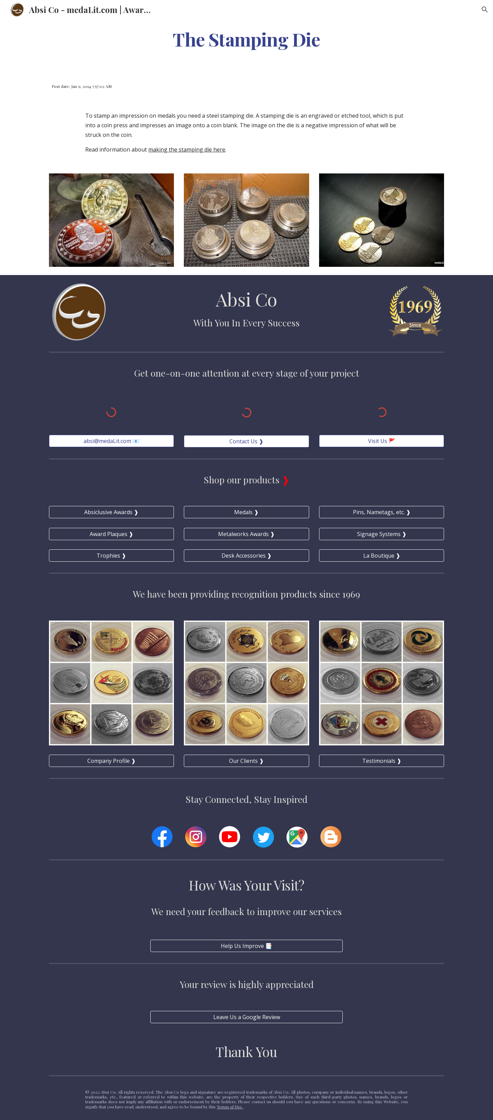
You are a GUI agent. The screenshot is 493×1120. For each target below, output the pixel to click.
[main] (246, 39)
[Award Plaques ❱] (111, 534)
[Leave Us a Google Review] (246, 1017)
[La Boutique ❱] (381, 555)
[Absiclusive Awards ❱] (111, 512)
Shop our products (243, 479)
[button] (485, 9)
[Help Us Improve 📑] (246, 946)
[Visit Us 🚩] (381, 441)
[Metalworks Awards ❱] (246, 534)
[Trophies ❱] (111, 555)
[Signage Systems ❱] (381, 534)
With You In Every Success (246, 322)
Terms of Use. (230, 1106)
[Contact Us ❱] (246, 441)
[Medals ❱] (246, 512)
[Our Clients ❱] (246, 761)
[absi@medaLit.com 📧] (111, 441)
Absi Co (246, 299)
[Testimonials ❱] (381, 761)
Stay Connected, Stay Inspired (246, 799)
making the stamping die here (186, 149)
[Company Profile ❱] (111, 761)
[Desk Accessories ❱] (246, 555)
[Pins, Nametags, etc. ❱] (381, 512)
